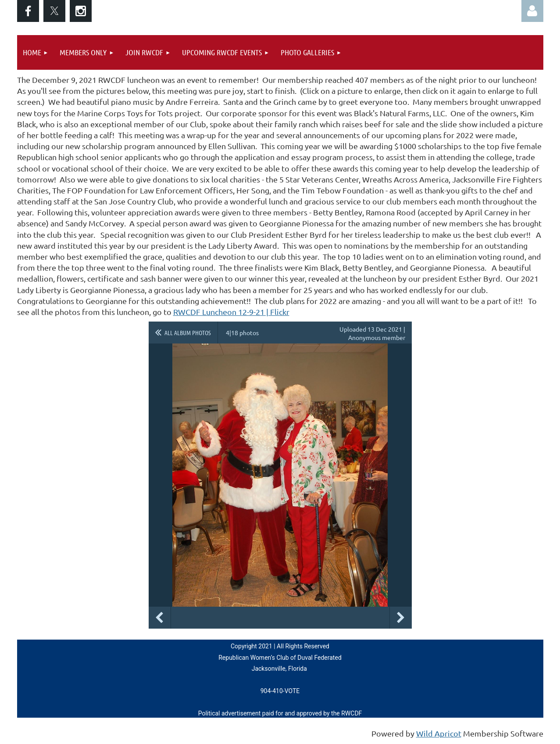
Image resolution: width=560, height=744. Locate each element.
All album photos (187, 332)
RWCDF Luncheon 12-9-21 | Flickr (231, 311)
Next (401, 618)
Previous (160, 618)
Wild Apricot (438, 733)
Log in (532, 11)
